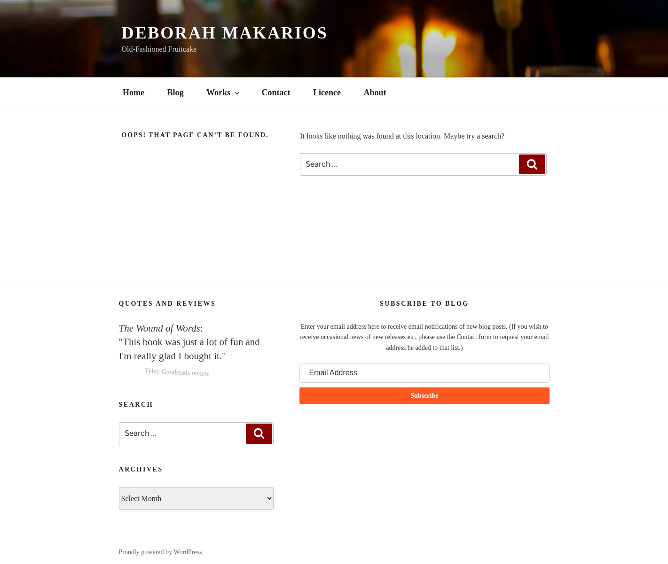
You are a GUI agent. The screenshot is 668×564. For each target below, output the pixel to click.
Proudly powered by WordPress (160, 552)
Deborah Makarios (225, 32)
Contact (276, 92)
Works (223, 92)
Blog (175, 92)
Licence (327, 92)
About (375, 92)
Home (133, 92)
